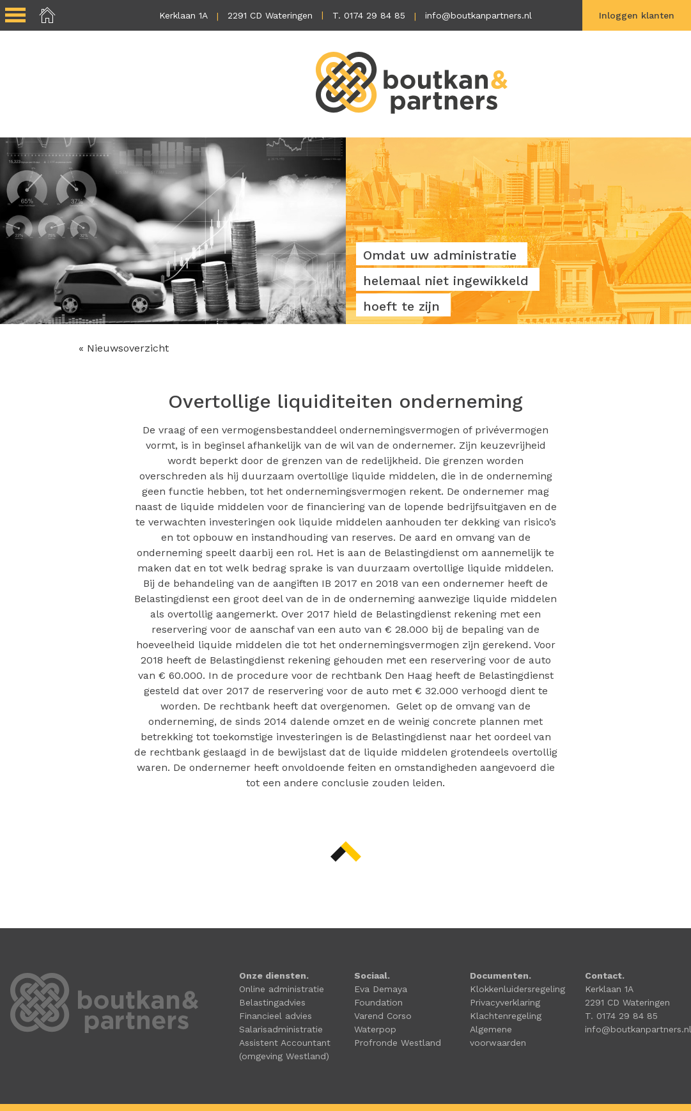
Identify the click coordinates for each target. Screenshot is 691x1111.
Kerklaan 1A (183, 15)
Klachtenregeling (505, 1016)
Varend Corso (383, 1016)
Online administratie (281, 989)
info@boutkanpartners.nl (478, 15)
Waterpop (375, 1029)
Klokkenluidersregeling (517, 989)
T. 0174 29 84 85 (368, 15)
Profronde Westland (397, 1042)
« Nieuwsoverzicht (124, 348)
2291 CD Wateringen (270, 15)
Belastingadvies (272, 1002)
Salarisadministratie (281, 1029)
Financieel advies (275, 1016)
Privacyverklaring (505, 1002)
